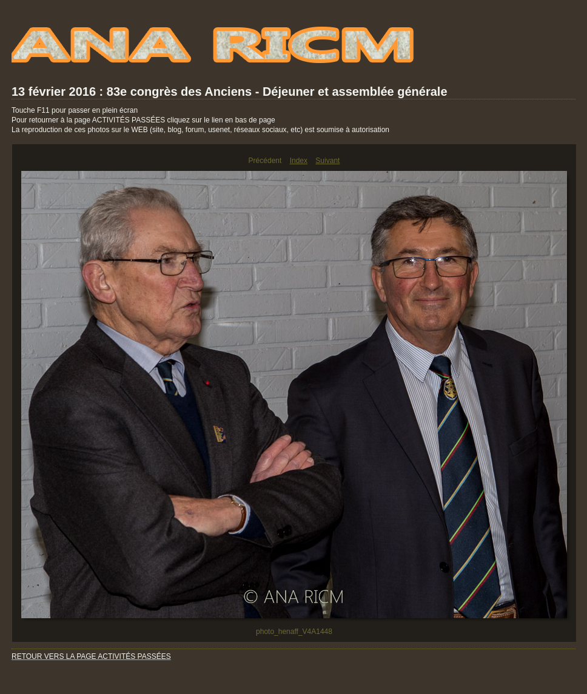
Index (298, 160)
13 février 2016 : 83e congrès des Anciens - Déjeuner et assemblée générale (230, 91)
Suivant (327, 160)
